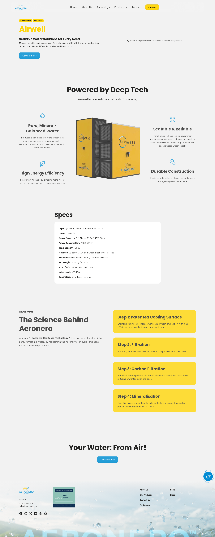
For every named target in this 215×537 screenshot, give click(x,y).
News (135, 7)
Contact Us (145, 500)
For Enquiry (145, 505)
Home (73, 7)
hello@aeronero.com (28, 506)
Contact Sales (29, 55)
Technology (103, 7)
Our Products (146, 495)
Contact (152, 7)
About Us (86, 7)
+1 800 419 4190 (26, 503)
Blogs (172, 495)
